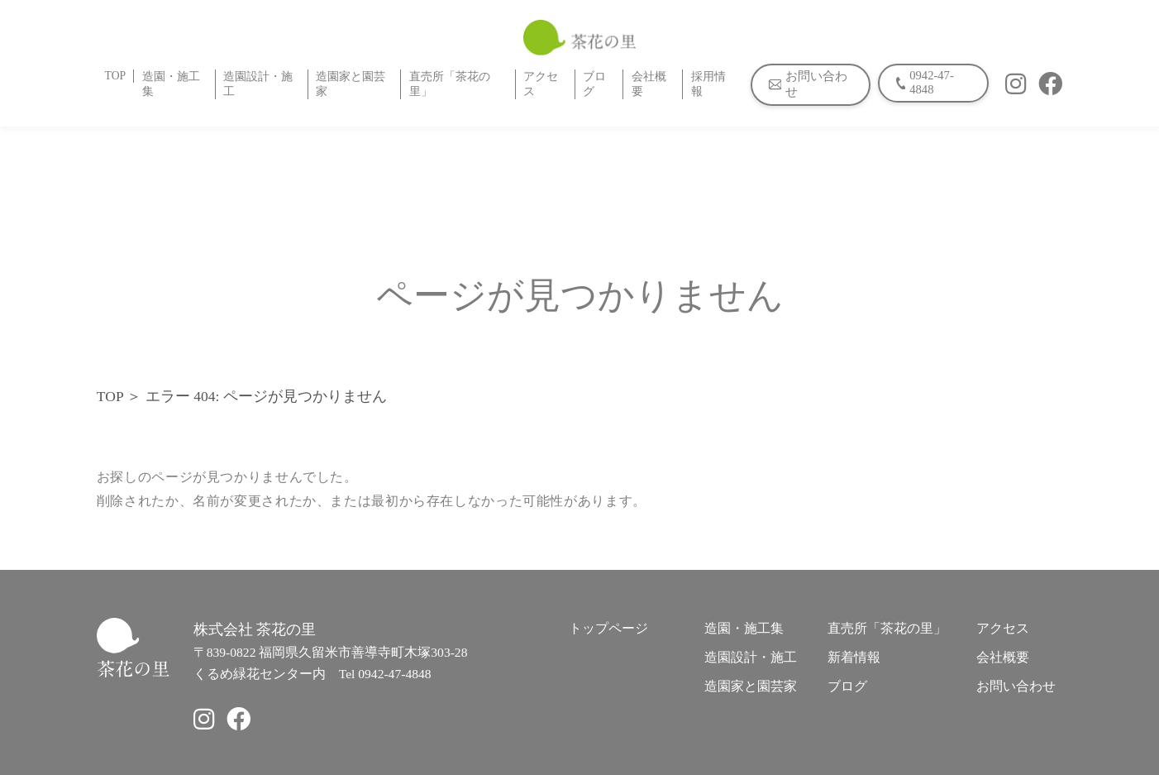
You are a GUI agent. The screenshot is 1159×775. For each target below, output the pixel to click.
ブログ (594, 84)
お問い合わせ (1016, 686)
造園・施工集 (171, 84)
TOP (115, 75)
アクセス (540, 84)
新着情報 (854, 657)
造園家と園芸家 (350, 84)
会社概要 (649, 84)
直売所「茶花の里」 (449, 84)
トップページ (608, 628)
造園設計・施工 (258, 84)
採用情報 (708, 84)
